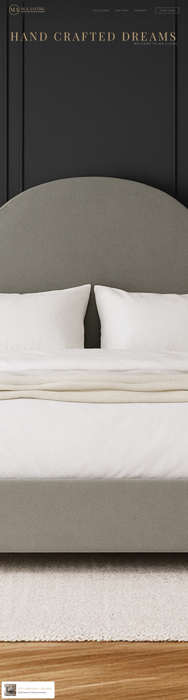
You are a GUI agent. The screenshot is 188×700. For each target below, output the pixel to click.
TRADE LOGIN (167, 10)
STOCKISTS (140, 10)
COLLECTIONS (101, 10)
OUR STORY (121, 10)
